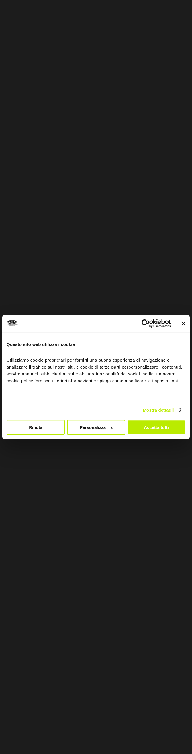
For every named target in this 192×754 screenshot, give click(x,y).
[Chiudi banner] (183, 323)
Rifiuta (35, 427)
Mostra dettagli (158, 410)
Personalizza (96, 427)
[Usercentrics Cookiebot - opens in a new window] (146, 323)
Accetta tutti (156, 427)
